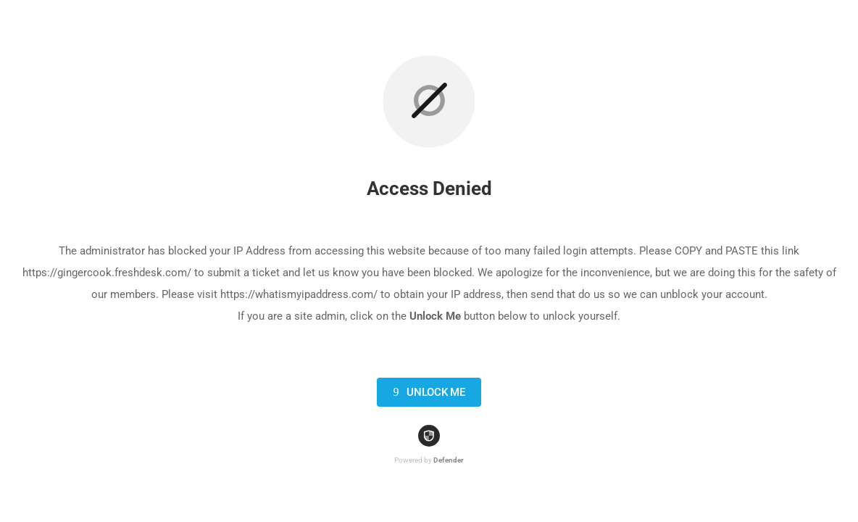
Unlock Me (426, 392)
